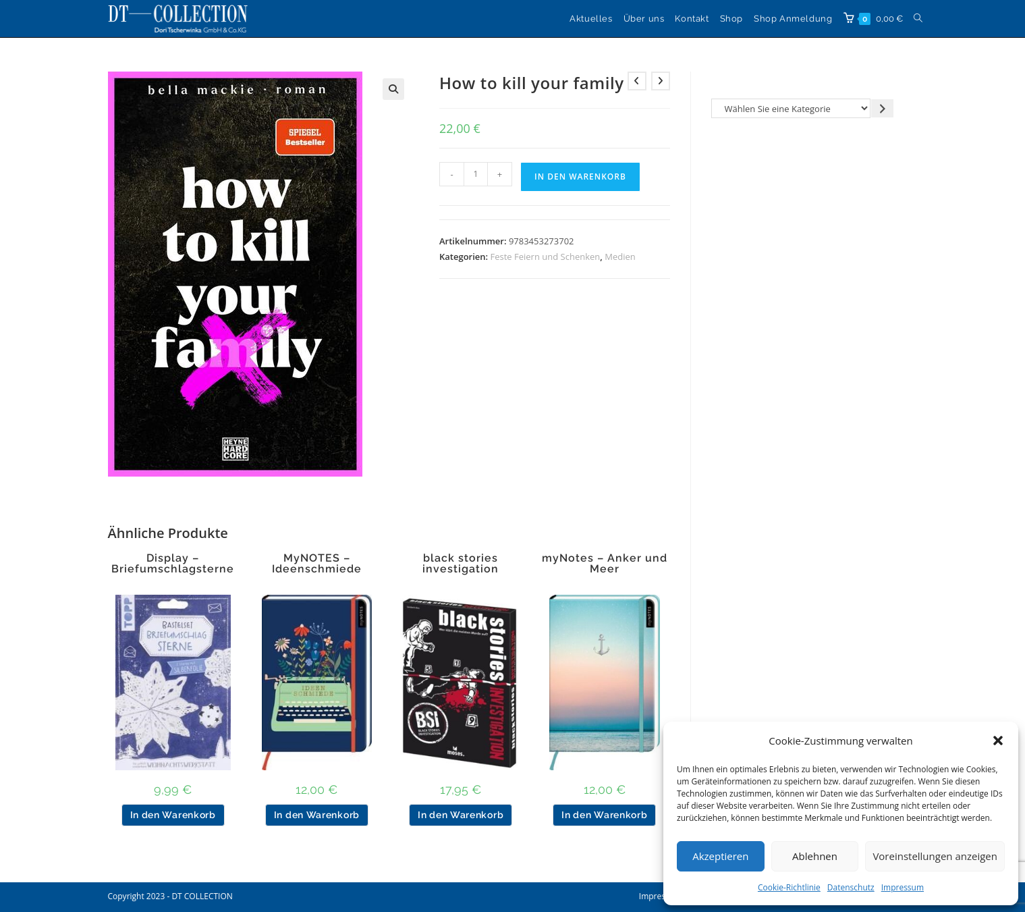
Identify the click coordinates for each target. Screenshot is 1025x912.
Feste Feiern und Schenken (546, 256)
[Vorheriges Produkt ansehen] (637, 81)
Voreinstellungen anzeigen (934, 856)
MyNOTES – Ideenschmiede (317, 563)
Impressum (902, 887)
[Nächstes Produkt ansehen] (660, 81)
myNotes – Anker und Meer (604, 563)
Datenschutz (851, 887)
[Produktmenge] (476, 174)
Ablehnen (814, 856)
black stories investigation (460, 563)
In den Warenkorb (580, 176)
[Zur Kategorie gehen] (882, 108)
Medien (620, 256)
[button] (998, 740)
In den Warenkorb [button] (173, 814)
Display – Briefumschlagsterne (172, 563)
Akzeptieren (720, 856)
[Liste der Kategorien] (791, 108)
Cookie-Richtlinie (789, 887)
